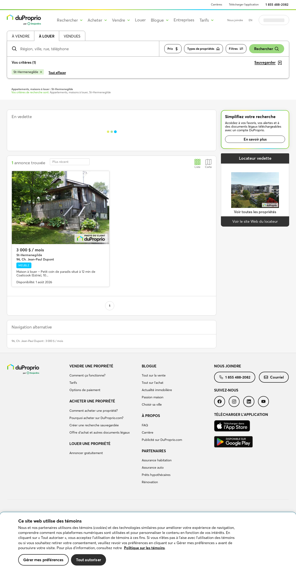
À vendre (21, 36)
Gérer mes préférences (43, 559)
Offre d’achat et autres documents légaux (99, 432)
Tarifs (73, 383)
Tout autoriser (88, 559)
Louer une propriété (90, 443)
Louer (140, 20)
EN (250, 20)
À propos (151, 415)
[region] (148, 541)
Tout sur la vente (154, 375)
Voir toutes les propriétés (255, 212)
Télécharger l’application (244, 4)
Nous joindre (235, 20)
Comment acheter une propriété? (93, 411)
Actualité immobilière (157, 390)
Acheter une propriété (92, 401)
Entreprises (184, 20)
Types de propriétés (203, 49)
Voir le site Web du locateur (255, 221)
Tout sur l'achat (152, 383)
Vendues (72, 36)
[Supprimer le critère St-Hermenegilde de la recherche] (28, 72)
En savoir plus (255, 139)
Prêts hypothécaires (156, 475)
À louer (46, 36)
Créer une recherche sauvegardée (94, 425)
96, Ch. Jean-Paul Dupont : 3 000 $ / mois (37, 341)
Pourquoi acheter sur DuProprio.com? (96, 418)
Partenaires (154, 451)
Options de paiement (84, 390)
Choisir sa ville (152, 404)
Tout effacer (57, 73)
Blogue (149, 366)
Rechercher (266, 48)
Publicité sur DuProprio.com (162, 440)
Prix (172, 49)
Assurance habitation (157, 460)
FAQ (145, 425)
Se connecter (274, 20)
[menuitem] (103, 379)
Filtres (236, 49)
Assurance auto (153, 467)
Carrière (147, 432)
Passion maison (152, 397)
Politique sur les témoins (144, 548)
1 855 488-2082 (277, 5)
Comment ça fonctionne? (87, 375)
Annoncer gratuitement (86, 453)
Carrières (216, 4)
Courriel (274, 377)
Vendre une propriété (91, 366)
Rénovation (150, 482)
